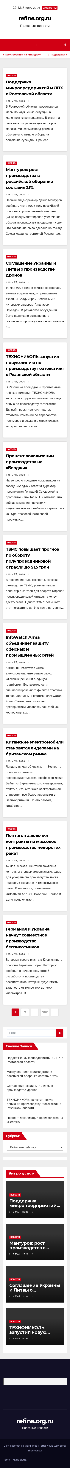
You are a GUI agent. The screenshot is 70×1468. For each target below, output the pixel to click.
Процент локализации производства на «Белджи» (30, 461)
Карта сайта (19, 1459)
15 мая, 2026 (17, 101)
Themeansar (35, 1450)
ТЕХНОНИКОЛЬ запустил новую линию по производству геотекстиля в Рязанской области (34, 1104)
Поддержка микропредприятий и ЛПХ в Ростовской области (34, 87)
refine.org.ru (35, 18)
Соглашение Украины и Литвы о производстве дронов (31, 269)
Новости (11, 75)
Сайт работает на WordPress (21, 1445)
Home (6, 1459)
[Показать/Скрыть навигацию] (36, 45)
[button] (65, 45)
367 (45, 1012)
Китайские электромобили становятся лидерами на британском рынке (34, 748)
